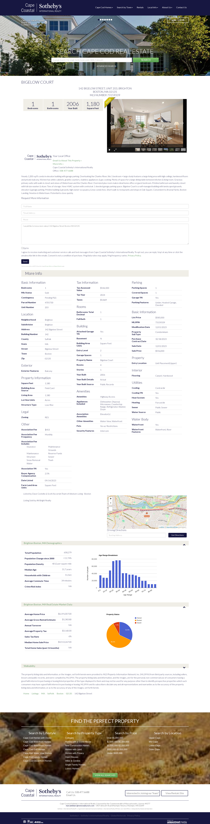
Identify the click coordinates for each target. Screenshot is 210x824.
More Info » (58, 164)
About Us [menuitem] (167, 7)
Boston (60, 693)
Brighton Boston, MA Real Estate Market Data (48, 604)
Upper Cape (154, 738)
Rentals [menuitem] (140, 7)
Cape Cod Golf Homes (34, 749)
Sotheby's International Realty (94, 815)
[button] (146, 60)
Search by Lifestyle (42, 733)
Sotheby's (72, 815)
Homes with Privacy (74, 753)
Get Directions (177, 535)
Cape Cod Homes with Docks (37, 738)
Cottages (69, 738)
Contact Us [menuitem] (181, 7)
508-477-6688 (66, 170)
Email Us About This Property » (67, 160)
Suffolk (50, 693)
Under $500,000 (114, 753)
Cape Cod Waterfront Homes (37, 742)
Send (25, 261)
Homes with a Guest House (78, 742)
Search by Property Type (84, 733)
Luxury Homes (72, 768)
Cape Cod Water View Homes (37, 753)
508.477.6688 (37, 20)
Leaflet (161, 527)
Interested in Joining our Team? (143, 793)
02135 (69, 693)
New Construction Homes (77, 745)
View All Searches (105, 775)
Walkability (29, 665)
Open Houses (71, 757)
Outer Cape (154, 749)
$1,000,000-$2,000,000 (118, 745)
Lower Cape (154, 745)
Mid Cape (153, 742)
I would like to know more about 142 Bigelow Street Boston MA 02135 (105, 234)
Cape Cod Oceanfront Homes (37, 761)
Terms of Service (58, 266)
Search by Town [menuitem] (125, 7)
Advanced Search (106, 66)
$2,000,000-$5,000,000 (118, 742)
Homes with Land (73, 749)
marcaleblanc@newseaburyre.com (80, 805)
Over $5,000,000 (115, 738)
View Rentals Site (175, 793)
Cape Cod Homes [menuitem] (104, 7)
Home (26, 693)
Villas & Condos (72, 761)
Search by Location (167, 733)
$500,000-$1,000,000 (117, 749)
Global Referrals (119, 815)
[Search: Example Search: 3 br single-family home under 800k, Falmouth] (91, 60)
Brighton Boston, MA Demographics (43, 543)
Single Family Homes (75, 765)
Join (174, 20)
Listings (35, 693)
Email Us (26, 23)
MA (43, 693)
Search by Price (126, 733)
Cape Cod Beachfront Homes (37, 745)
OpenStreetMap (172, 527)
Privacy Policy (134, 255)
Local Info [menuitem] (153, 7)
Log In (181, 20)
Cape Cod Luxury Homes (35, 757)
